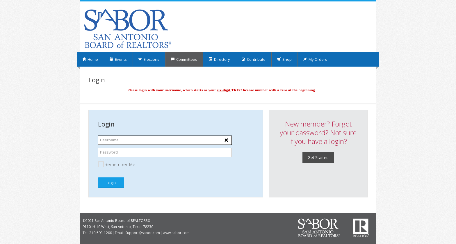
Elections (148, 59)
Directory (219, 59)
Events (118, 59)
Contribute (253, 59)
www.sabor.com (176, 232)
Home (90, 59)
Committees (184, 59)
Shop (284, 59)
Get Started (318, 157)
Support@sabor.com (142, 232)
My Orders (315, 59)
